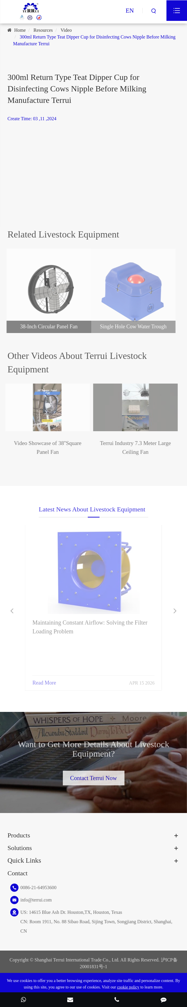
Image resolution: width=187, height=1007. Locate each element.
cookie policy (128, 987)
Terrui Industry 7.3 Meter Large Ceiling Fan (133, 447)
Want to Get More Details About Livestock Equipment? (93, 750)
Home (20, 30)
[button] (12, 611)
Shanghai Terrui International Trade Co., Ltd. (77, 959)
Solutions (19, 848)
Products (18, 835)
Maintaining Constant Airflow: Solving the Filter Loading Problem (89, 624)
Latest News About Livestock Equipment (92, 511)
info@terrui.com (36, 899)
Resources (43, 30)
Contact (17, 873)
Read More (44, 680)
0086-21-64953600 (38, 887)
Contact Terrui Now (93, 776)
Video (66, 30)
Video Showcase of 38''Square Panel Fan (45, 447)
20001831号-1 (93, 966)
